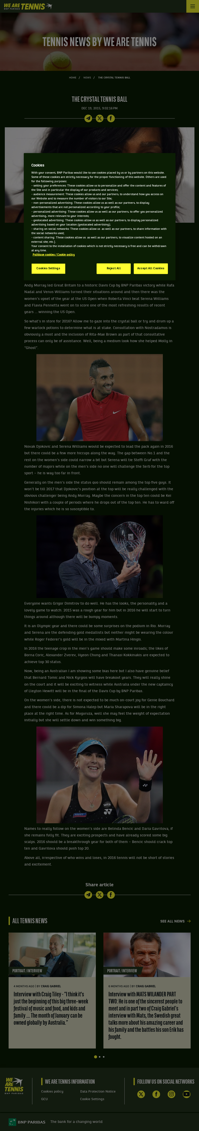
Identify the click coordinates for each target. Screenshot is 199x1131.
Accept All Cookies (150, 268)
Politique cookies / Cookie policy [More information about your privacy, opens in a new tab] (54, 254)
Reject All (114, 268)
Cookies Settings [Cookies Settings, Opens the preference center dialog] (48, 268)
